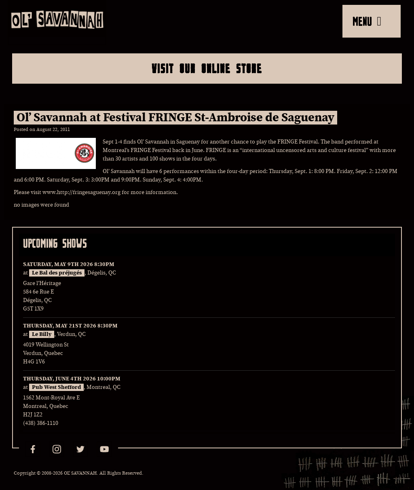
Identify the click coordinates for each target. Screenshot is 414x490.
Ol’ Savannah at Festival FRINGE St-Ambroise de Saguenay (175, 118)
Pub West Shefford (56, 387)
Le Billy (41, 334)
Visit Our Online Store (207, 68)
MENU (367, 21)
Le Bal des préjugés (57, 273)
